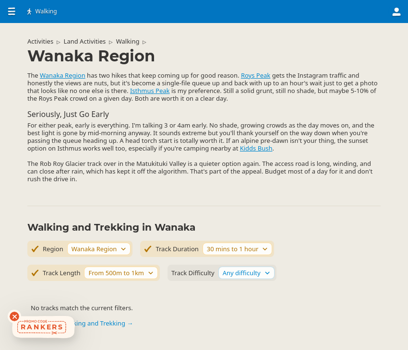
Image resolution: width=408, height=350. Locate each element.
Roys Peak (255, 75)
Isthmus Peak (150, 90)
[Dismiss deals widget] (14, 316)
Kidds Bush (256, 148)
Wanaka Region (62, 75)
